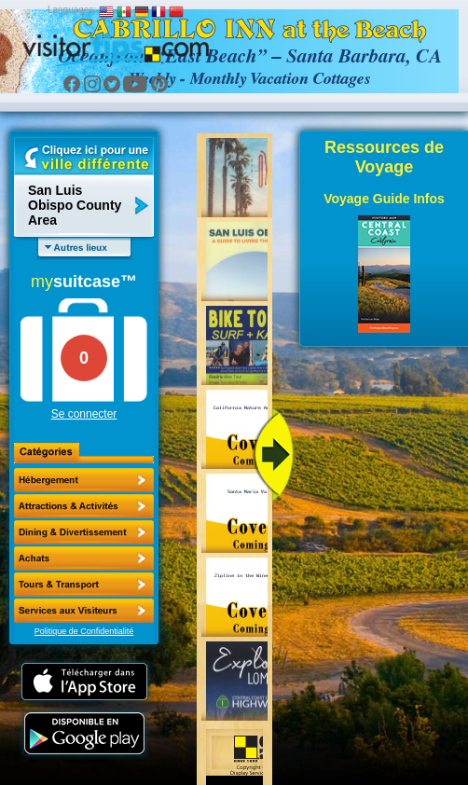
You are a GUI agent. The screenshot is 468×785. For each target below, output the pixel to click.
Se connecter (84, 413)
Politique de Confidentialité (84, 631)
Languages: (72, 10)
